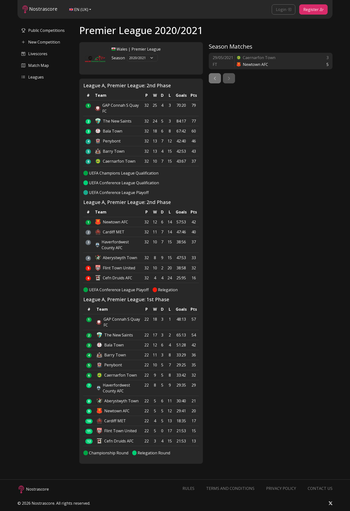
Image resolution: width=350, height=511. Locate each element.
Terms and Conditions (230, 488)
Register (313, 9)
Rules (188, 488)
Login (283, 9)
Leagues (32, 77)
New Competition (40, 42)
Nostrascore (39, 9)
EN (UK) (78, 9)
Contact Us (320, 488)
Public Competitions (43, 30)
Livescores (34, 53)
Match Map (35, 65)
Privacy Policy (281, 488)
